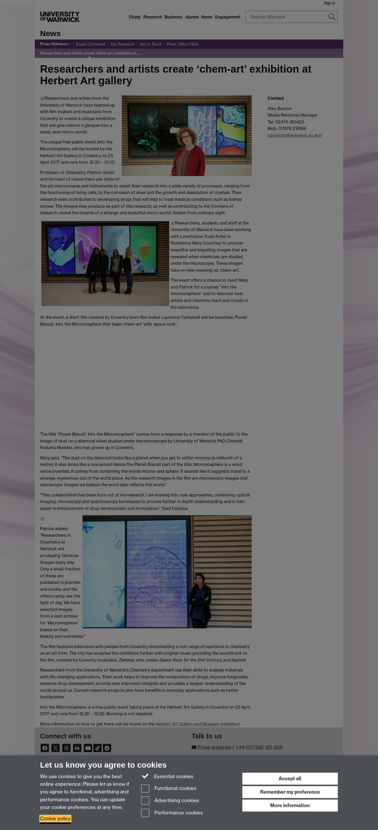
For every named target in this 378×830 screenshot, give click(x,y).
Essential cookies (167, 776)
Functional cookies (168, 789)
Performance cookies (172, 813)
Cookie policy (55, 819)
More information (290, 805)
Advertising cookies (170, 801)
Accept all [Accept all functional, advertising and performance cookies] (290, 779)
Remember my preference (290, 792)
